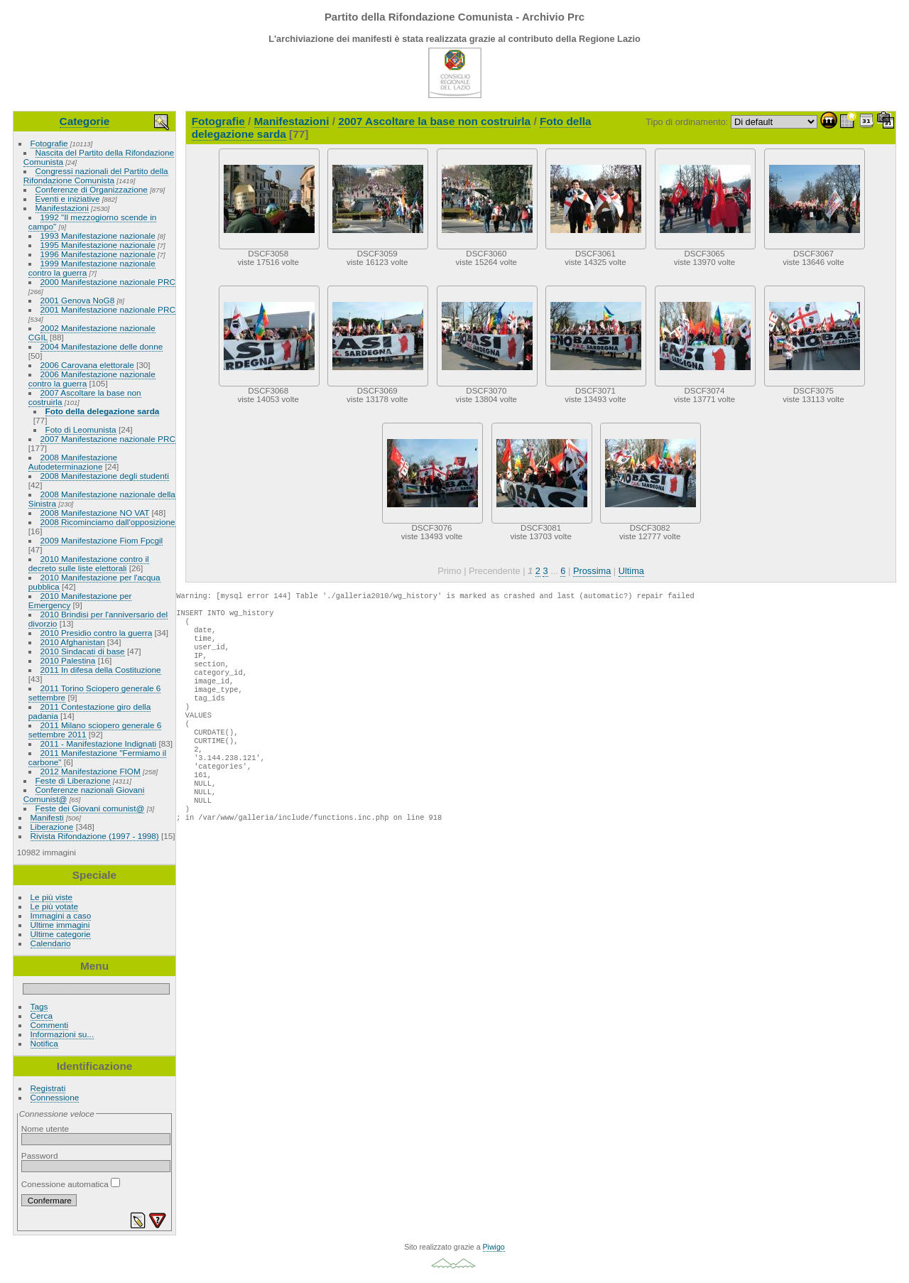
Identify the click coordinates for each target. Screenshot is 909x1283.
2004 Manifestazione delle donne (101, 346)
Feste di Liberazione (73, 780)
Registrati (48, 1088)
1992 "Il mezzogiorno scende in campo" (92, 221)
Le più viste (52, 897)
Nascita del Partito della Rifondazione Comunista (98, 157)
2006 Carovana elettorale (87, 364)
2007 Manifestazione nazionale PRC (107, 438)
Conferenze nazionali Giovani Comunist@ (83, 794)
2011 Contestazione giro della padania (89, 711)
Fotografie (49, 143)
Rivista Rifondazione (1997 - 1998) (95, 835)
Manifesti (47, 817)
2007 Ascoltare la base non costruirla (84, 397)
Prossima (592, 570)
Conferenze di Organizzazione (92, 189)
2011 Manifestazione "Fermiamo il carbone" (97, 757)
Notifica (44, 1043)
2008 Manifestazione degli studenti (104, 475)
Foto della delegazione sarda (102, 411)
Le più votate (54, 906)
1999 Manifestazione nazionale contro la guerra (92, 268)
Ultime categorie (61, 933)
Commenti (50, 1024)
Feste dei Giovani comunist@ (90, 808)
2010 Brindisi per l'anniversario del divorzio (98, 619)
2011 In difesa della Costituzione (100, 669)
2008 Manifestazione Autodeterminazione (72, 462)
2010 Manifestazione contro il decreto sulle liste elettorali (88, 563)
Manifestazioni (62, 207)
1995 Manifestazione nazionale (98, 244)
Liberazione (52, 826)
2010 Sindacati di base (82, 651)
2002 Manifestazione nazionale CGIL (92, 332)
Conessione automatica (70, 1184)
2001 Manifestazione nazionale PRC (107, 309)
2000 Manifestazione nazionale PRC (107, 281)
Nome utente (45, 1128)
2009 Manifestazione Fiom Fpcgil (101, 540)
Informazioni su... (62, 1034)
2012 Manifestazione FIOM (90, 771)
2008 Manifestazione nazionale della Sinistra (101, 498)
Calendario (51, 943)
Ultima (631, 570)
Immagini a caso (61, 915)
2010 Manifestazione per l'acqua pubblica (94, 582)
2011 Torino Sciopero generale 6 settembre (94, 692)
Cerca (42, 1015)
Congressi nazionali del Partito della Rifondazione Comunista (95, 175)
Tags (39, 1006)
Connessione (55, 1097)
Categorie (85, 121)
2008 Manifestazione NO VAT (95, 512)
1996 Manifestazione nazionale (98, 254)
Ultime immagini (60, 924)
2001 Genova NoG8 (77, 300)
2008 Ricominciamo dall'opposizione (107, 521)
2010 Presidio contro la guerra (96, 632)
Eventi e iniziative (68, 198)
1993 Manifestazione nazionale (98, 235)
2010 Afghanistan (72, 641)
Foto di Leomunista (80, 429)
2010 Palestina (68, 660)
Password (39, 1155)
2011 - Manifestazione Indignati (98, 743)
